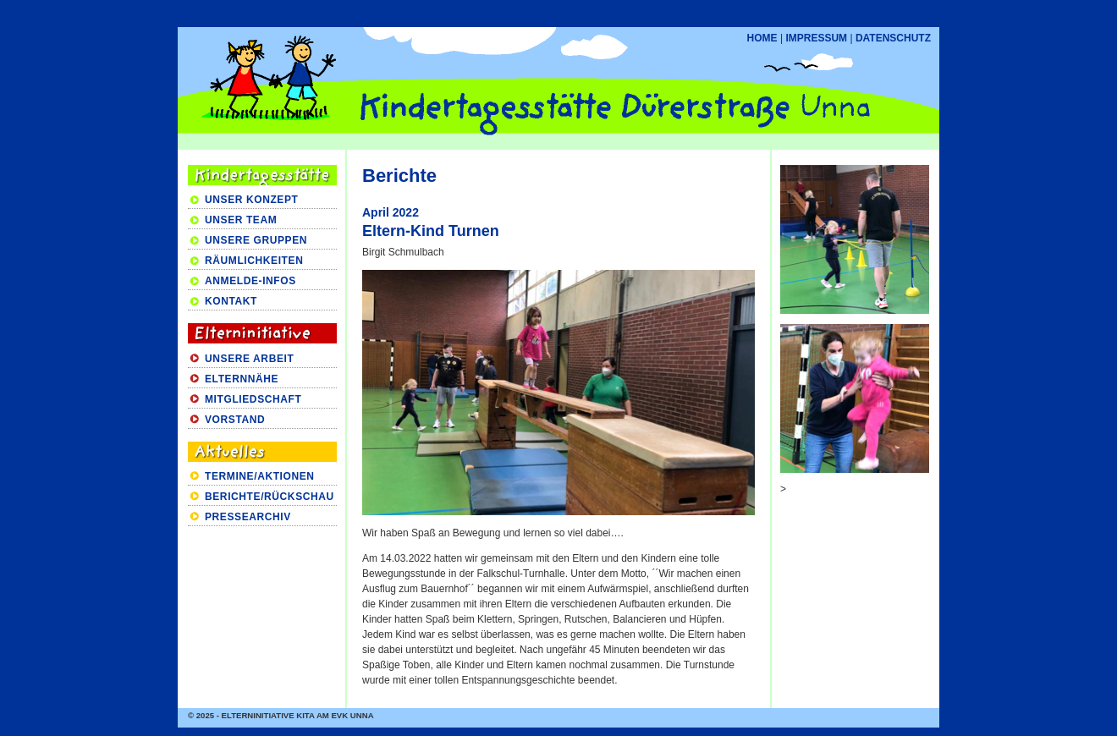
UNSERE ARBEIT (249, 359)
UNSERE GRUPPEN (256, 240)
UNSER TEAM (241, 220)
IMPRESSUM (816, 38)
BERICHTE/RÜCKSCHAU (269, 497)
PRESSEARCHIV (248, 517)
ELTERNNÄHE (241, 379)
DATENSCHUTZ (893, 38)
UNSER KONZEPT (251, 200)
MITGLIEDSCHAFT (253, 399)
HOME (762, 38)
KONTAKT (231, 301)
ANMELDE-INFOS (250, 281)
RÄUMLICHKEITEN (254, 260)
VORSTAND (235, 420)
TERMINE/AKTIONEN (260, 476)
